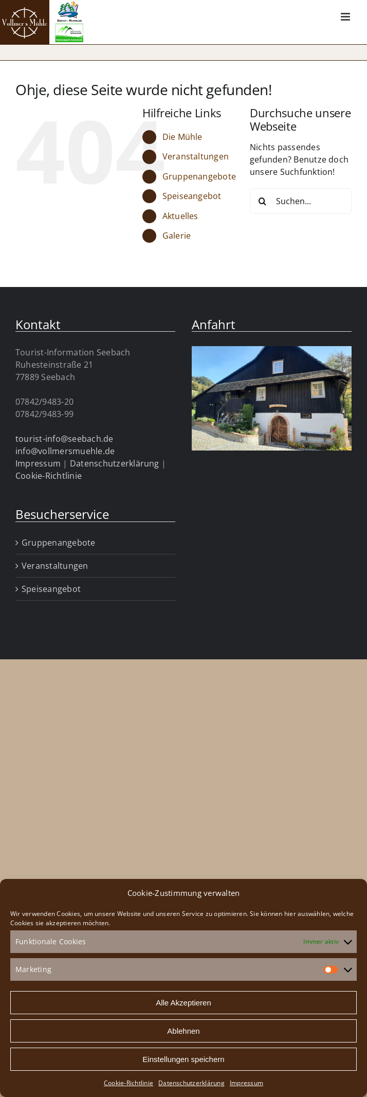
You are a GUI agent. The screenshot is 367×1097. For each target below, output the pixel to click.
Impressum (246, 1082)
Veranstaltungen (195, 156)
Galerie (176, 235)
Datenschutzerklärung (191, 1082)
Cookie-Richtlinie (128, 1082)
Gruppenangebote (199, 176)
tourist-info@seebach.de (64, 438)
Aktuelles (180, 216)
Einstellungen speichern (183, 1059)
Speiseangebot (192, 196)
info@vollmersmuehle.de (65, 451)
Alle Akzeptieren (183, 1002)
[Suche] (263, 201)
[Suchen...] (301, 201)
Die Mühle (182, 136)
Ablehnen (183, 1031)
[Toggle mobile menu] (346, 16)
